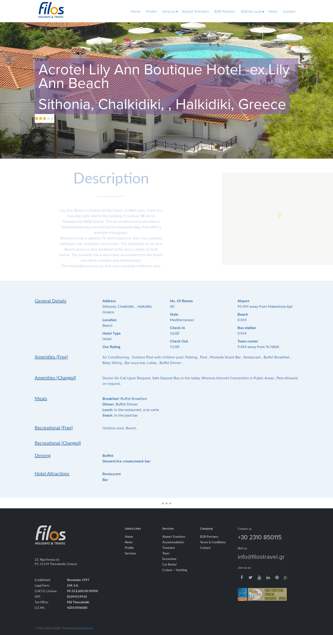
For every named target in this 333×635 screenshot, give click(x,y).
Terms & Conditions (213, 547)
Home (136, 11)
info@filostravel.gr (261, 561)
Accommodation (173, 547)
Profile (151, 11)
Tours (166, 558)
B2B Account (251, 11)
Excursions (169, 564)
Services (169, 11)
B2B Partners (224, 11)
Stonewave (85, 628)
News (272, 11)
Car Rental (169, 569)
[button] (279, 215)
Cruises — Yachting (174, 575)
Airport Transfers (195, 11)
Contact (289, 11)
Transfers (168, 553)
